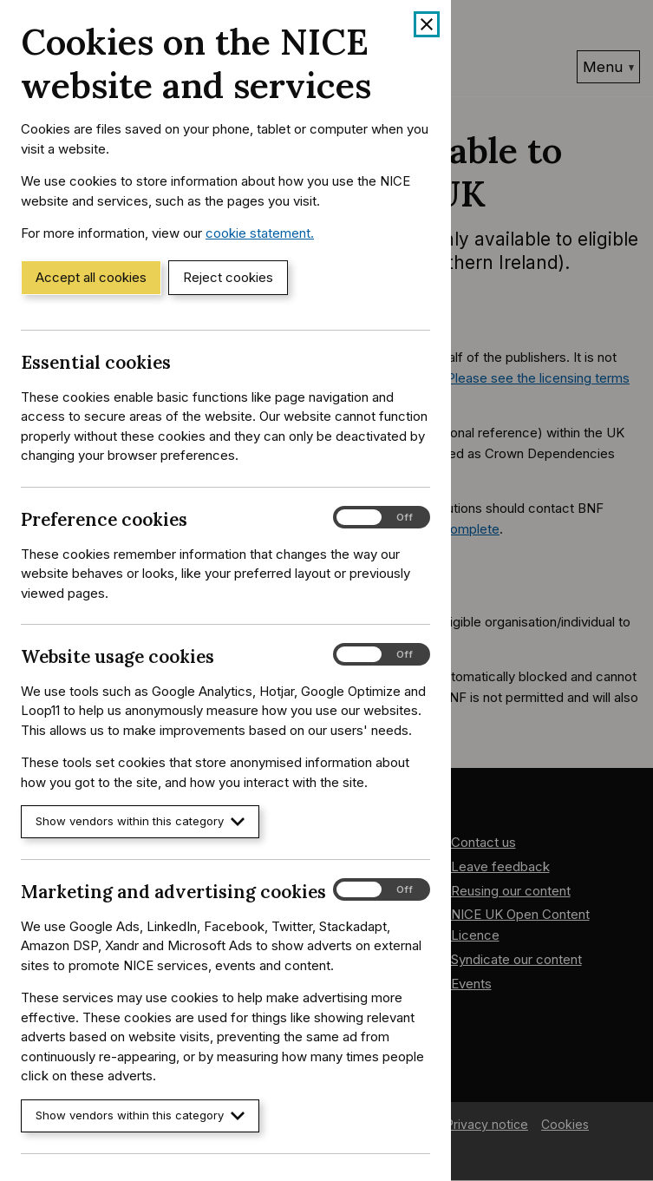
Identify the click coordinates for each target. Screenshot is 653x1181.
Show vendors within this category (140, 821)
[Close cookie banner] (426, 24)
